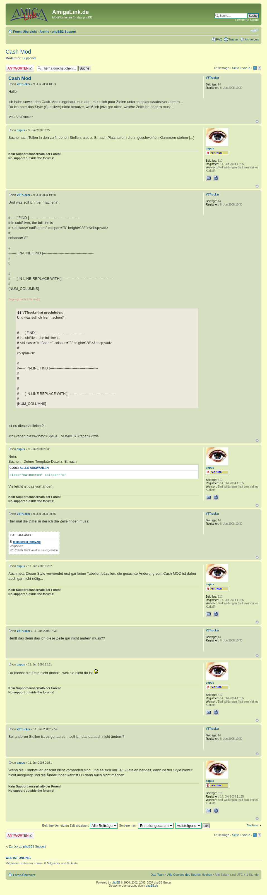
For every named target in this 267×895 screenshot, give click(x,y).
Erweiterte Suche (247, 20)
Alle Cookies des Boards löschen (189, 874)
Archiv (44, 31)
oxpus (21, 130)
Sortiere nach (146, 825)
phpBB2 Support (64, 31)
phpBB (116, 882)
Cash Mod (18, 52)
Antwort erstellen (20, 68)
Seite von (241, 68)
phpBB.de (152, 885)
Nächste (252, 825)
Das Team (157, 874)
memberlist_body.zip (27, 541)
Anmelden (252, 39)
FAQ (219, 39)
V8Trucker (23, 84)
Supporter (29, 58)
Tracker (233, 39)
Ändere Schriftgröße (255, 30)
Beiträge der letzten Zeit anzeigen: (80, 825)
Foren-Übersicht (25, 31)
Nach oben (257, 121)
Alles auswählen (34, 467)
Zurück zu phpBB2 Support (27, 846)
